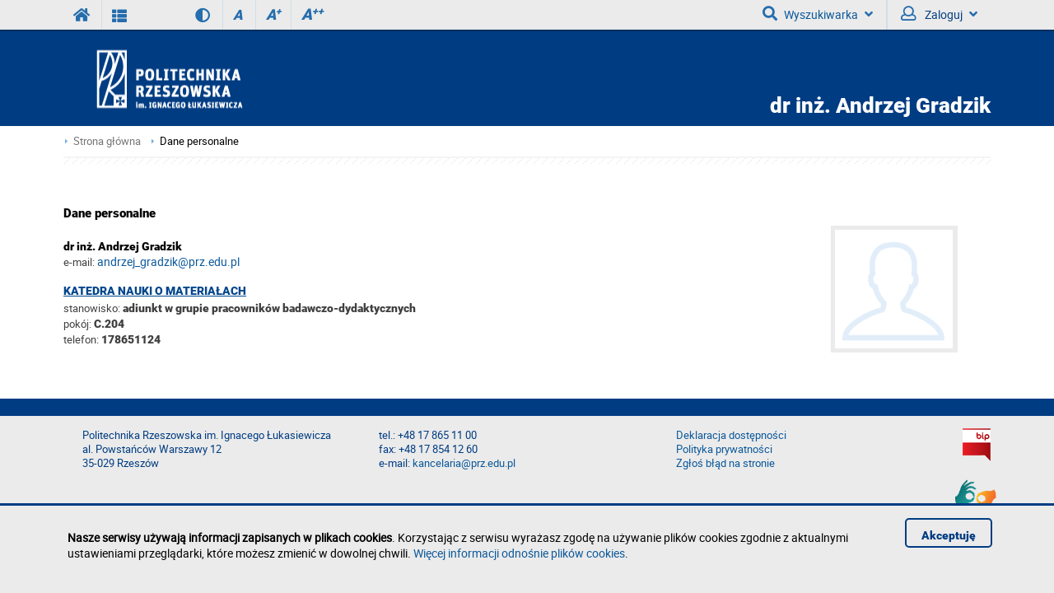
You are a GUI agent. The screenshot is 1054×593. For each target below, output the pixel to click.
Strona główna (107, 141)
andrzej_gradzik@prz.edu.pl (168, 261)
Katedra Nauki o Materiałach (154, 290)
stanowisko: (91, 308)
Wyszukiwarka (818, 14)
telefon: (81, 339)
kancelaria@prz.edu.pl (464, 463)
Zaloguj (939, 14)
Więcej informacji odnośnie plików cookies (519, 553)
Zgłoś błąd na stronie (725, 463)
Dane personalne (199, 141)
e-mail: (79, 261)
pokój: (78, 323)
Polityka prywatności (724, 449)
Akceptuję (948, 535)
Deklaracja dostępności (731, 435)
